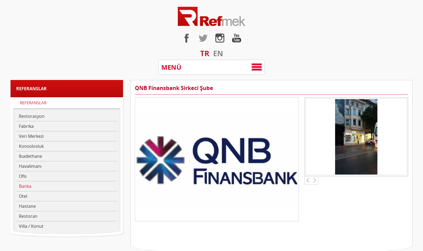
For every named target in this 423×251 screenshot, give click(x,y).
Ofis (23, 176)
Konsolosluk (31, 146)
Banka (25, 186)
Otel (23, 196)
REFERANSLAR (33, 102)
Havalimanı (30, 166)
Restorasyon (32, 116)
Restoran (28, 216)
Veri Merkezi (31, 136)
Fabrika (26, 126)
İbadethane (30, 156)
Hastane (27, 206)
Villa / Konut (31, 226)
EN (218, 53)
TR (204, 53)
